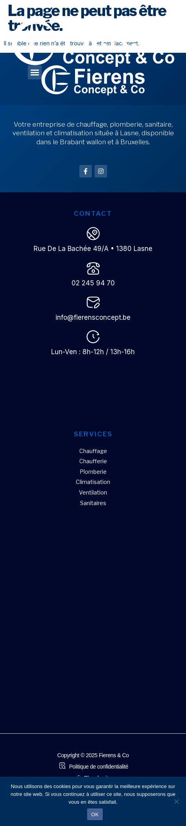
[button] (35, 72)
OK (94, 814)
